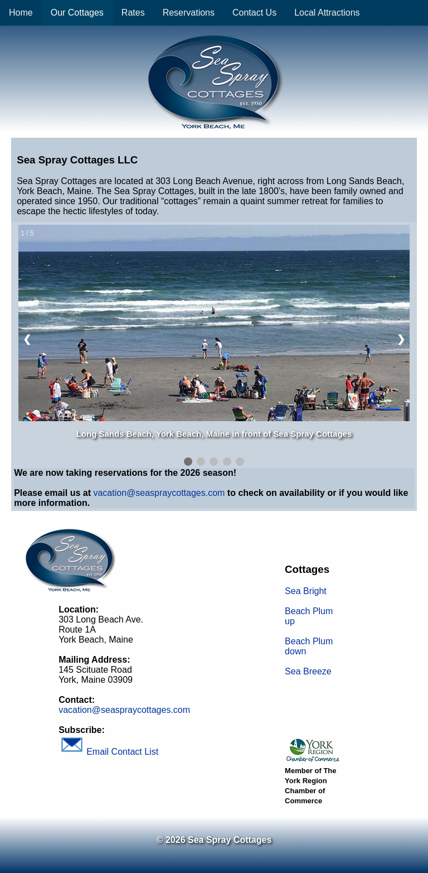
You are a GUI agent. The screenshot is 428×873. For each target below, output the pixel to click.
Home (21, 12)
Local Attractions (326, 12)
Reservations (189, 12)
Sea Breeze (308, 671)
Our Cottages (77, 12)
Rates (133, 12)
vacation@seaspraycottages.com (159, 493)
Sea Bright (306, 591)
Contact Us (254, 12)
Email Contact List (108, 751)
